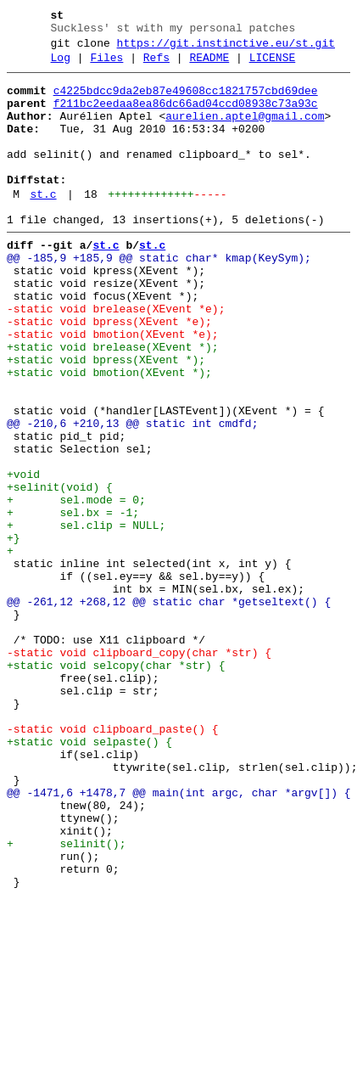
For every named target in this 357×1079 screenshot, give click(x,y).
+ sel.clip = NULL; (86, 617)
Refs (156, 65)
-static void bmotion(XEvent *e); (113, 388)
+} (13, 632)
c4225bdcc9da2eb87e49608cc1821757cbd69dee (185, 101)
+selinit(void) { (60, 571)
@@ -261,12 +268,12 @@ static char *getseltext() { (169, 709)
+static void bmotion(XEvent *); (109, 433)
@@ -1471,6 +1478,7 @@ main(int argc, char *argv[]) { (179, 938)
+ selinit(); (66, 999)
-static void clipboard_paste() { (113, 861)
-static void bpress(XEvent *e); (109, 372)
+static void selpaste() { (89, 877)
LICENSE (272, 65)
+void (23, 556)
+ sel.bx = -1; (73, 602)
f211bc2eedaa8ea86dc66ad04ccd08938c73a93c (185, 116)
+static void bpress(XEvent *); (106, 418)
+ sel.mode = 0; (76, 586)
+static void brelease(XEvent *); (113, 403)
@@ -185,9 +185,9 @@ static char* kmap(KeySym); (159, 296)
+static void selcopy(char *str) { (116, 785)
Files (106, 65)
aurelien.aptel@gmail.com (244, 131)
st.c (43, 225)
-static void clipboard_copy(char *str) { (139, 770)
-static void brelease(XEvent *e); (116, 357)
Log (60, 65)
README (209, 65)
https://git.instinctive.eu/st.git (226, 48)
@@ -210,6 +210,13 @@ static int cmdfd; (132, 495)
